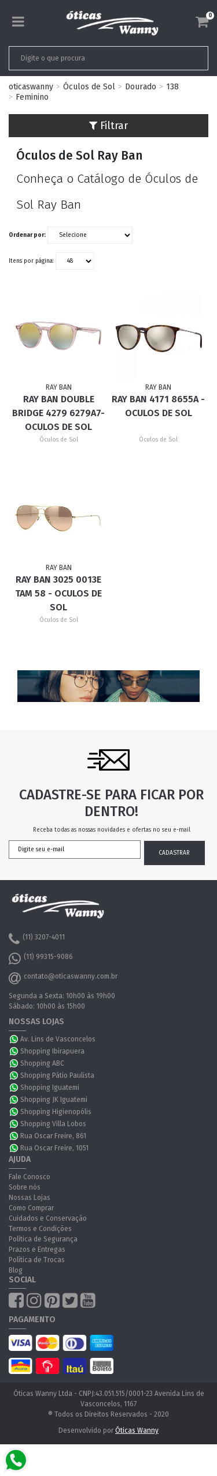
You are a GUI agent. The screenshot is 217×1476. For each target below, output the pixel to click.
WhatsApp (14, 1039)
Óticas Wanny (137, 1430)
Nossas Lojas (29, 1198)
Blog (16, 1270)
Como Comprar (31, 1208)
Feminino (32, 97)
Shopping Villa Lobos (53, 1124)
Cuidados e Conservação (48, 1218)
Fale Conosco (29, 1177)
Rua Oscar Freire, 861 (53, 1136)
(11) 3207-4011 (37, 939)
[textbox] (89, 58)
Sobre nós (25, 1187)
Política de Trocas (37, 1260)
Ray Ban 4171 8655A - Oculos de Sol (158, 406)
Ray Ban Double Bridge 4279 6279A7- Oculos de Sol (58, 413)
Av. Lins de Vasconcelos (57, 1039)
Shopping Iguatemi (49, 1088)
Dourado (140, 87)
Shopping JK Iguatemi (53, 1100)
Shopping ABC (42, 1063)
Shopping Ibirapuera (52, 1051)
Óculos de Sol (89, 87)
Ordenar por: (27, 235)
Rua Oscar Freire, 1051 (54, 1148)
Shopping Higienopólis (55, 1112)
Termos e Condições (40, 1229)
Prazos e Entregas (37, 1249)
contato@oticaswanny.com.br (63, 978)
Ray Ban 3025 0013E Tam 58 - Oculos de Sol (58, 593)
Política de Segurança (43, 1239)
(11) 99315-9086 (41, 958)
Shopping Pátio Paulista (57, 1075)
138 (172, 87)
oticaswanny (31, 87)
